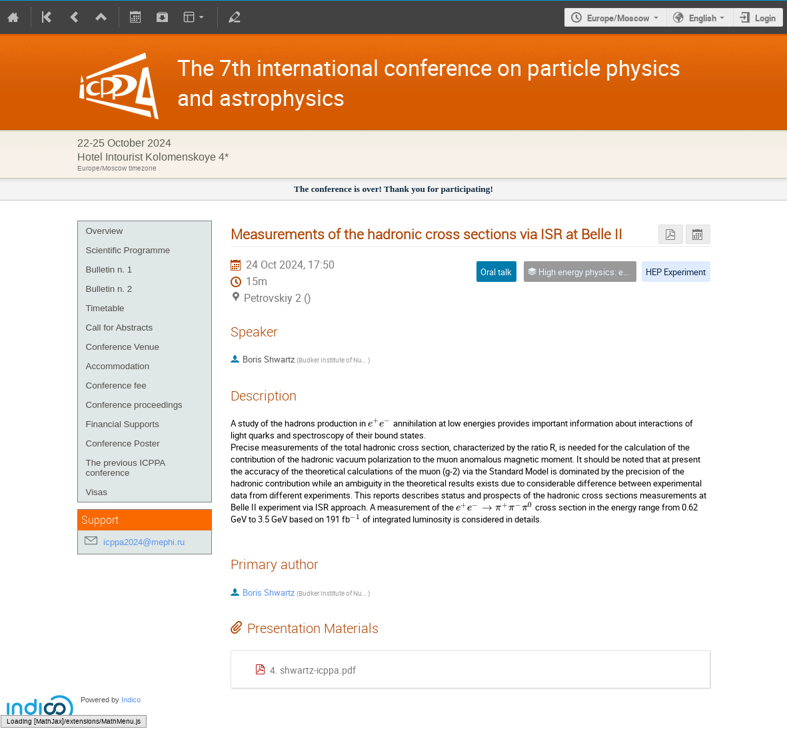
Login (765, 18)
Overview (104, 231)
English (702, 18)
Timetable (105, 308)
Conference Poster (123, 443)
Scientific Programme (128, 250)
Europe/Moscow (618, 18)
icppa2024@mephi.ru (144, 542)
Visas (96, 492)
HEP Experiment (676, 272)
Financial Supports (122, 424)
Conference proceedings (134, 405)
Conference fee (116, 385)
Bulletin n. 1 (109, 270)
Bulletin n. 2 (109, 289)
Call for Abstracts (119, 328)
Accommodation (118, 366)
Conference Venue (122, 347)
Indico (131, 700)
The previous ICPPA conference (125, 468)
